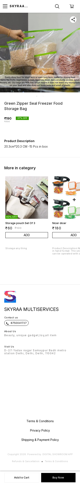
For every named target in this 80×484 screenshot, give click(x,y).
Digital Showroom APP (57, 454)
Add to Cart (21, 477)
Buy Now (58, 477)
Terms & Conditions (56, 461)
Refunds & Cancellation (25, 461)
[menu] (5, 6)
